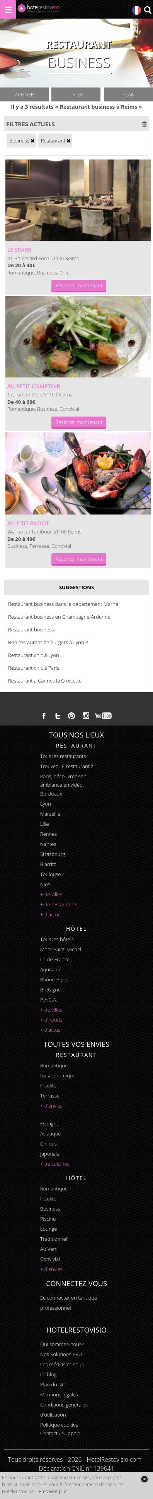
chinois (48, 1143)
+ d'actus (50, 914)
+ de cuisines (55, 1163)
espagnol (50, 1123)
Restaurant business (31, 629)
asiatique (50, 1133)
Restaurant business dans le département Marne (63, 603)
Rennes (48, 833)
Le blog (48, 1374)
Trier (76, 94)
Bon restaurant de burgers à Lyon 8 (48, 642)
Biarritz (48, 864)
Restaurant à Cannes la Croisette (45, 680)
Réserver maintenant (78, 285)
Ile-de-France (55, 959)
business (50, 1208)
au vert (48, 1248)
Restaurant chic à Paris (33, 667)
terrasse (50, 1095)
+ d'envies (51, 1105)
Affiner (24, 94)
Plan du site (53, 1384)
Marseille (50, 813)
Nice (45, 884)
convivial (50, 1258)
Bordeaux (51, 793)
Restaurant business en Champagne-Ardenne (59, 616)
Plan (128, 94)
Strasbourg (52, 854)
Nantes (48, 843)
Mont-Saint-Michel (60, 949)
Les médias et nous (62, 1364)
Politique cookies (59, 1424)
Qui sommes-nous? (61, 1344)
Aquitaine (50, 969)
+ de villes (51, 894)
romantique (54, 1065)
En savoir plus (53, 1491)
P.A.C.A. (48, 999)
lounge (48, 1228)
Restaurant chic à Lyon (33, 655)
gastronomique (58, 1075)
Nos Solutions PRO (61, 1354)
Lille (44, 823)
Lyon (45, 803)
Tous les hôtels (57, 939)
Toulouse (50, 874)
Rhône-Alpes (54, 979)
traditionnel (53, 1238)
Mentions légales (59, 1394)
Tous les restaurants (63, 756)
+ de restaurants (58, 904)
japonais (49, 1153)
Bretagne (50, 989)
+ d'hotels (51, 1019)
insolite (48, 1085)
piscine (48, 1218)
